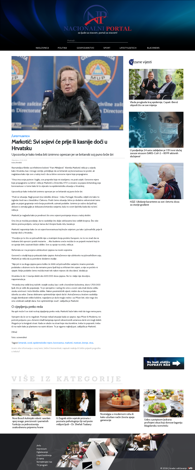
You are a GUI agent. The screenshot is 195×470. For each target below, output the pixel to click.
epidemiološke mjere (42, 342)
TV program (42, 465)
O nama (40, 458)
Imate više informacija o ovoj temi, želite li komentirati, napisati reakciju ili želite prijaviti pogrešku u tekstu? (56, 350)
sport (106, 48)
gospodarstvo (85, 48)
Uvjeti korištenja (44, 455)
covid (29, 342)
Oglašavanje (42, 452)
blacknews (153, 48)
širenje (85, 342)
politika (62, 48)
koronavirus (58, 342)
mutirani (77, 342)
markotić (69, 342)
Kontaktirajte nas (44, 462)
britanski (22, 342)
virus (91, 342)
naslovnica (42, 48)
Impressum (42, 449)
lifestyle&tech (128, 48)
